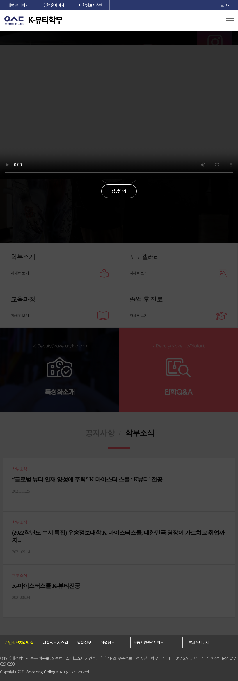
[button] (230, 21)
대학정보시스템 (90, 5)
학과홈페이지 (199, 642)
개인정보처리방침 (19, 642)
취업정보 (107, 642)
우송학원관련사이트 (149, 642)
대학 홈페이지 (18, 5)
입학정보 (84, 642)
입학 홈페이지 (53, 5)
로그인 (225, 5)
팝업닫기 (119, 191)
